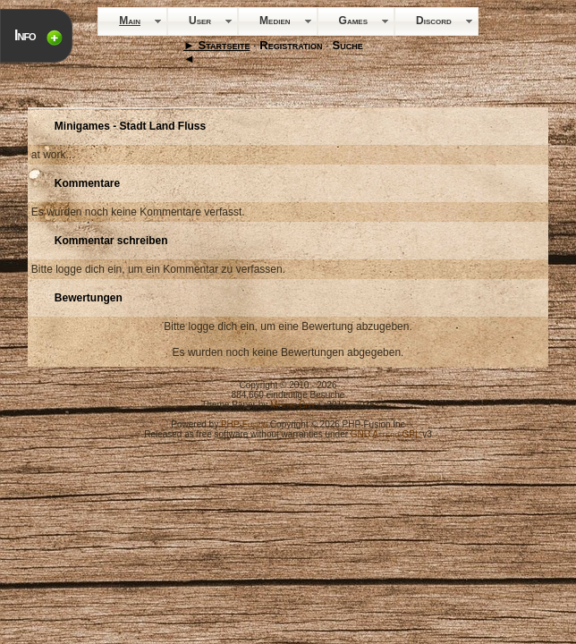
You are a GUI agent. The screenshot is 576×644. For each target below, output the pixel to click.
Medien (274, 20)
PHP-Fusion (244, 424)
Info (25, 35)
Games (353, 20)
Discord (434, 20)
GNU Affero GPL (385, 434)
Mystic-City (292, 405)
